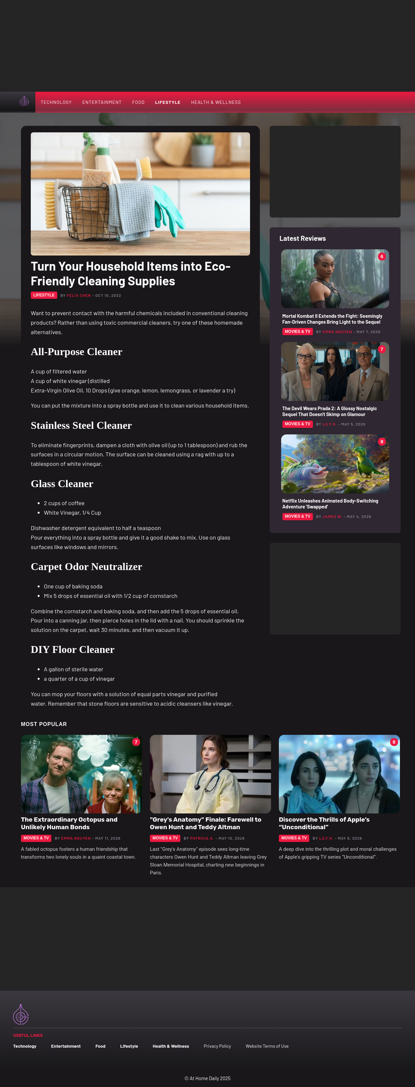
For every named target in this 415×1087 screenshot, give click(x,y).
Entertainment (102, 102)
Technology (56, 102)
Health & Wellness (216, 102)
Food (138, 102)
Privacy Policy (217, 1046)
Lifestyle (168, 102)
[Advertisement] (207, 46)
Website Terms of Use (267, 1046)
